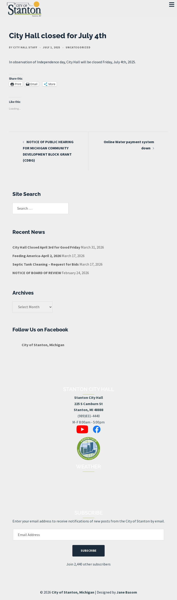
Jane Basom (126, 592)
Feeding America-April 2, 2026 (36, 255)
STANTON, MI (88, 489)
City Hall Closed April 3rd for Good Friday (46, 247)
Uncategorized (78, 47)
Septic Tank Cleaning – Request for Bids (45, 264)
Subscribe (88, 551)
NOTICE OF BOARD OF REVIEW (36, 272)
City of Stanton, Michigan (43, 344)
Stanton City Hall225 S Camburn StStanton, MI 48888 (88, 403)
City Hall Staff (25, 47)
